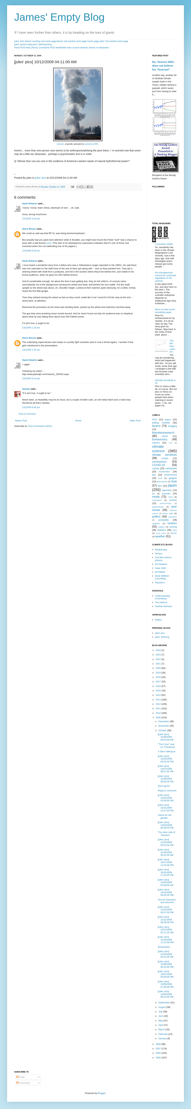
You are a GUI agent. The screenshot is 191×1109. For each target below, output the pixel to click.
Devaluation (164, 947)
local (48, 243)
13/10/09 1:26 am (31, 349)
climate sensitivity (164, 454)
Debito (158, 619)
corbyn (164, 458)
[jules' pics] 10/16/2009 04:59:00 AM (165, 882)
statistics (161, 530)
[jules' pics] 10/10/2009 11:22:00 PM (165, 939)
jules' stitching (162, 637)
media (156, 496)
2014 (158, 695)
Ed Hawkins (161, 564)
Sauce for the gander (164, 816)
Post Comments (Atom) (40, 426)
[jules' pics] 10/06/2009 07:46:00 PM (165, 984)
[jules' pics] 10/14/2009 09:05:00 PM (165, 892)
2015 (158, 690)
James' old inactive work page (71, 41)
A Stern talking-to (166, 751)
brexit (165, 436)
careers (156, 442)
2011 (158, 708)
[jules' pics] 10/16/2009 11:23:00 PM (165, 872)
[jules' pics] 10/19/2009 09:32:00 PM (165, 842)
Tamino (158, 553)
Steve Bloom (29, 229)
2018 (158, 677)
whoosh (60, 144)
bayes (168, 419)
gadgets (173, 478)
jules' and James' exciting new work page (35, 41)
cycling (155, 468)
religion (161, 527)
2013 (158, 699)
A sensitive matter (164, 244)
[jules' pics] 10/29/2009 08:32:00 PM (165, 759)
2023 (158, 654)
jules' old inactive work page (114, 41)
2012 (158, 704)
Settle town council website (74, 47)
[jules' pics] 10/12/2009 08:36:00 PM (165, 919)
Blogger (101, 1093)
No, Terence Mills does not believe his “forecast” (163, 65)
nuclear (173, 500)
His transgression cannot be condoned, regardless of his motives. (165, 276)
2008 (158, 1044)
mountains (157, 500)
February (163, 1034)
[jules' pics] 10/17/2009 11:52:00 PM (165, 862)
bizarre (156, 425)
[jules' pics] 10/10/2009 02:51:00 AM (165, 954)
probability (163, 520)
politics (156, 516)
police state (168, 513)
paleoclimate (158, 507)
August (162, 1007)
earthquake (171, 468)
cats (170, 443)
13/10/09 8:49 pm (31, 407)
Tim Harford (161, 602)
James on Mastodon (98, 47)
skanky (26, 389)
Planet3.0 (160, 582)
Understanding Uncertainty (162, 597)
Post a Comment (27, 414)
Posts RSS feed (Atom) (26, 47)
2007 (158, 1048)
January (162, 1038)
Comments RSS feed (49, 47)
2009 (158, 717)
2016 (158, 686)
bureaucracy (159, 439)
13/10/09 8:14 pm (31, 378)
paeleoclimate (165, 503)
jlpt (153, 493)
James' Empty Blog (59, 17)
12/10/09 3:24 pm (31, 218)
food (160, 478)
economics (164, 471)
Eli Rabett (160, 572)
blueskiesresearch (163, 432)
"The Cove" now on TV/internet (166, 745)
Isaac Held (160, 568)
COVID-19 (158, 465)
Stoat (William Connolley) (162, 577)
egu (154, 474)
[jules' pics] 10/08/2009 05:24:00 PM (165, 964)
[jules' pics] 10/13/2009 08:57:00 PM (165, 910)
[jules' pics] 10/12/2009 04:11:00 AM (165, 930)
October (162, 730)
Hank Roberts (29, 203)
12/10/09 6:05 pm (31, 250)
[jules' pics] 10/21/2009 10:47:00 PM (165, 808)
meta (170, 497)
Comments (23, 1083)
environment (170, 474)
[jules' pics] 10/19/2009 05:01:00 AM (165, 852)
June (161, 1016)
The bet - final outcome (172, 346)
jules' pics (40, 177)
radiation (156, 523)
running (173, 526)
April (161, 1025)
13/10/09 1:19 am (31, 327)
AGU (154, 419)
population (172, 517)
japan (172, 485)
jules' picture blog (23, 44)
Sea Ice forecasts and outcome (166, 901)
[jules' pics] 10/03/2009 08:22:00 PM (165, 994)
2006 (158, 1053)
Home (78, 420)
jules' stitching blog (42, 44)
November (164, 725)
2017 (158, 681)
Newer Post (21, 420)
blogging (172, 426)
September (164, 1002)
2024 (158, 650)
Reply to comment (167, 790)
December (164, 721)
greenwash (162, 481)
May (160, 1020)
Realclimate (161, 549)
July (160, 1011)
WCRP (173, 533)
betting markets (161, 422)
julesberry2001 (91, 144)
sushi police (161, 533)
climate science (158, 448)
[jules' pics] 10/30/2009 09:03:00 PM (165, 737)
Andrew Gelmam (163, 606)
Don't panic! (164, 786)
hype (174, 481)
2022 (158, 659)
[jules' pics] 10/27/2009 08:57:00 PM (165, 769)
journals (166, 493)
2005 (158, 1057)
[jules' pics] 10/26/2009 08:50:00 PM (165, 779)
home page (93, 41)
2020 (158, 668)
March (162, 1029)
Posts (20, 1077)
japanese (167, 490)
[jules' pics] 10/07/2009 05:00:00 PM (165, 974)
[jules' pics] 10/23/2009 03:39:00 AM (165, 798)
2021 (158, 663)
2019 (158, 672)
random (172, 523)
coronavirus (159, 461)
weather (160, 536)
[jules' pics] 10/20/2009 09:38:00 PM (165, 825)
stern (174, 530)
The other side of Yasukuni (166, 833)
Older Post (135, 420)
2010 (158, 713)
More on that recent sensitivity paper (165, 311)
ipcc (160, 485)
